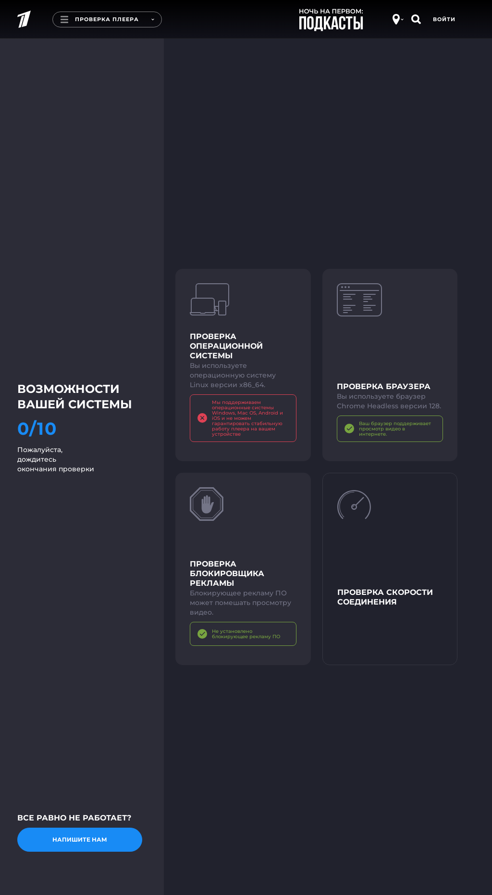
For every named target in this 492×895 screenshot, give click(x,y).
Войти (444, 19)
